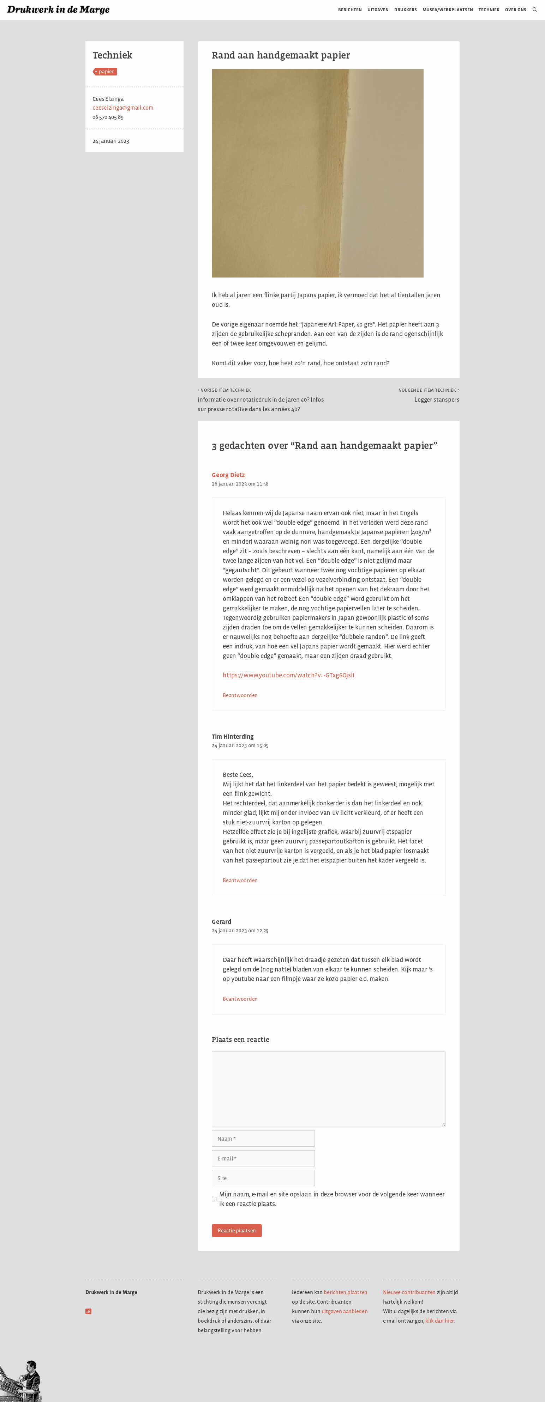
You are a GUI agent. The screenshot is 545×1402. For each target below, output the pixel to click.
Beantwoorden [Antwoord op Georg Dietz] (240, 695)
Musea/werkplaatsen (448, 9)
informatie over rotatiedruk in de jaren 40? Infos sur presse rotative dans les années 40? (261, 400)
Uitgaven (378, 9)
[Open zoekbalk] (532, 10)
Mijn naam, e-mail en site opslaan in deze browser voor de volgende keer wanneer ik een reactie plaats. (331, 1199)
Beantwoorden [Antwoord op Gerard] (240, 999)
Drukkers (405, 9)
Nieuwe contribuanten (409, 1292)
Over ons (516, 9)
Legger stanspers (429, 395)
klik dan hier (439, 1321)
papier (106, 71)
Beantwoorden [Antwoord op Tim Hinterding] (240, 880)
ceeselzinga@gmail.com (123, 107)
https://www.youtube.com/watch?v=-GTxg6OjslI (288, 675)
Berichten (350, 9)
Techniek (489, 9)
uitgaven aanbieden (345, 1311)
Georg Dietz (228, 474)
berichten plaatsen (345, 1292)
